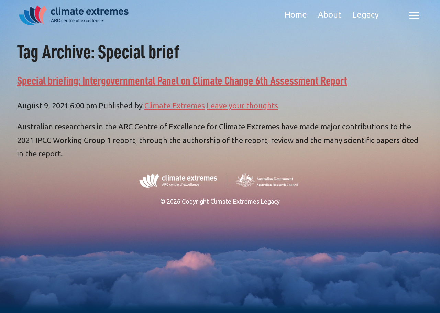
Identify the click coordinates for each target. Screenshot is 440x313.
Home (296, 14)
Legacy (365, 14)
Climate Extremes (174, 105)
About (329, 14)
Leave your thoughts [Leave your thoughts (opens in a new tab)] (242, 105)
